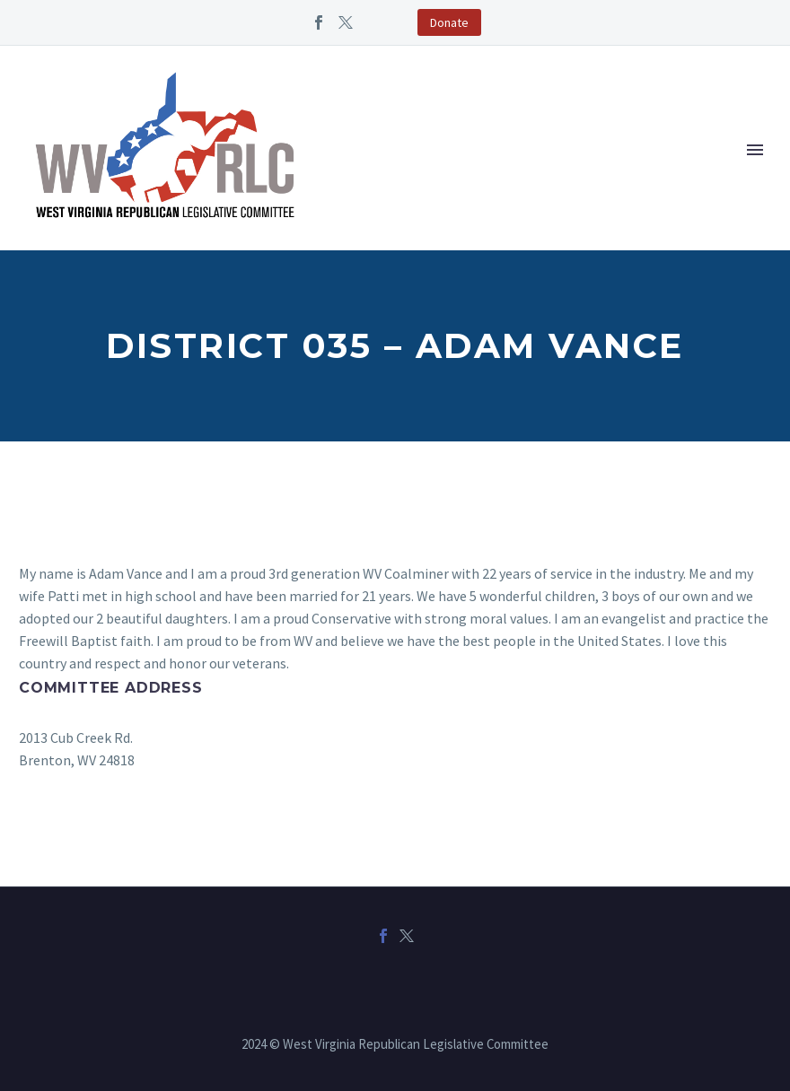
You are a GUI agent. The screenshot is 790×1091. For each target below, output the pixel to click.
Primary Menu (755, 149)
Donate (449, 22)
